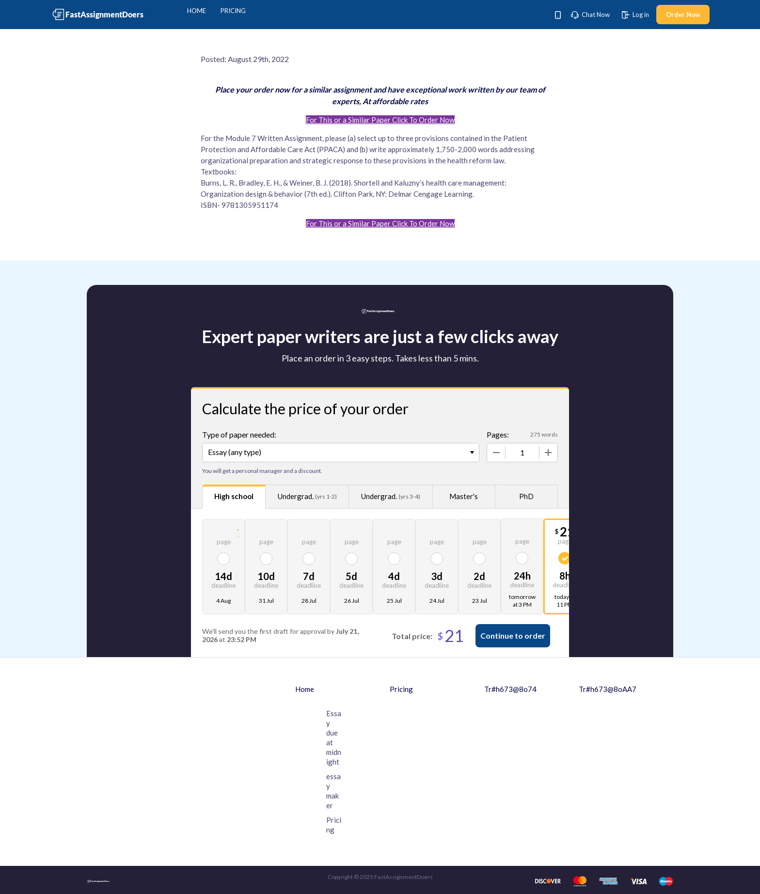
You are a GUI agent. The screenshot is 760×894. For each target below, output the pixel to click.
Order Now (683, 14)
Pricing (233, 11)
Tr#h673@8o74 (510, 689)
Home (196, 11)
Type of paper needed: (239, 434)
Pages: (498, 434)
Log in (635, 14)
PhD (526, 496)
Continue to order (512, 635)
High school (233, 496)
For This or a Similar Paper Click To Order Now (380, 119)
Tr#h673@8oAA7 (607, 689)
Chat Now (590, 14)
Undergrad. (307, 496)
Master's (463, 496)
